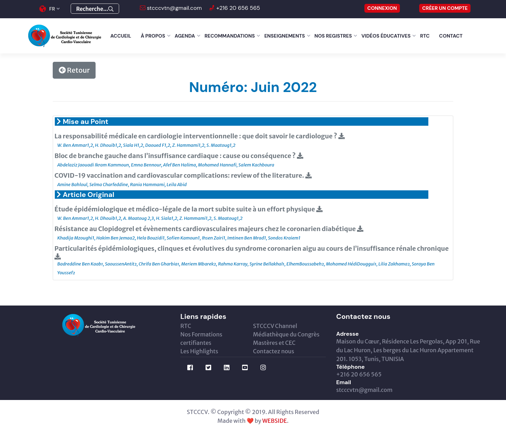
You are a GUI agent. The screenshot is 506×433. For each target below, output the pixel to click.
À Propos (153, 36)
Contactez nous (273, 351)
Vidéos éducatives (385, 36)
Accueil (120, 36)
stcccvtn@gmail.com (173, 8)
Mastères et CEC (274, 342)
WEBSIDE (274, 420)
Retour (74, 70)
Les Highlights (199, 351)
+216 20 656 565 (237, 8)
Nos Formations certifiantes (201, 338)
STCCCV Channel (275, 325)
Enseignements (284, 36)
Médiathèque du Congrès (286, 334)
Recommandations (230, 36)
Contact (451, 36)
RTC (424, 36)
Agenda (185, 36)
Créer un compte (445, 8)
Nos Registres (333, 36)
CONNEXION (382, 8)
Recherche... (94, 9)
